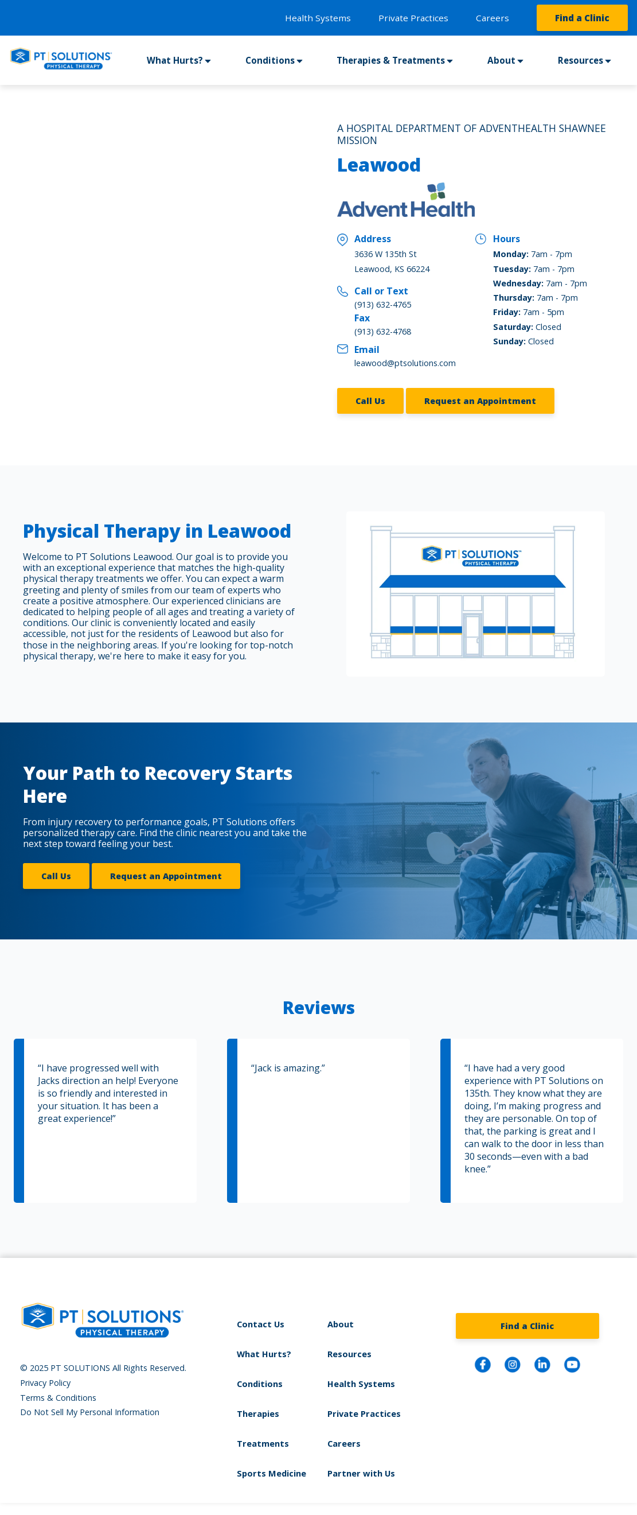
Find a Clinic (582, 18)
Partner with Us (359, 1467)
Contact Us (262, 1320)
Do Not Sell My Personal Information (89, 1409)
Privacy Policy (45, 1379)
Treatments (264, 1437)
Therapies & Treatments (392, 60)
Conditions (270, 60)
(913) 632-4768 (382, 331)
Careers (492, 18)
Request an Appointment (480, 399)
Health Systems (318, 18)
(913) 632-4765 (382, 304)
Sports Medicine (273, 1467)
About (502, 60)
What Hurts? (175, 60)
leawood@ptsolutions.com (405, 363)
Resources (580, 60)
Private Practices (413, 18)
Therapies (260, 1408)
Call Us (370, 399)
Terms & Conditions (58, 1394)
